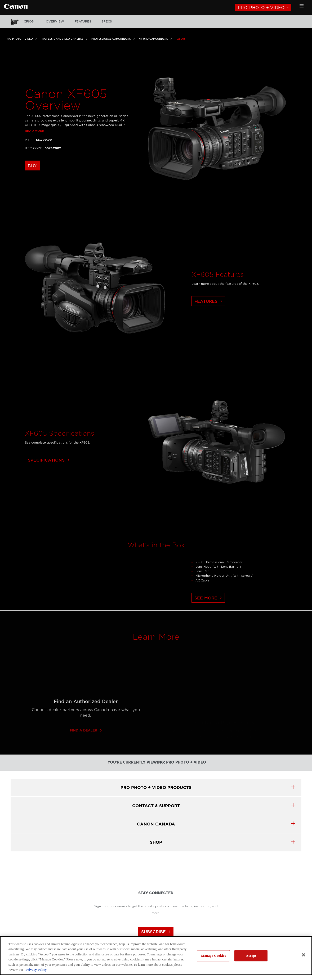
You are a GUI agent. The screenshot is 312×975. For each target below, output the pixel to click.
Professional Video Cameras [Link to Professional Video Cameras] (62, 39)
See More (208, 610)
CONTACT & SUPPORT (156, 805)
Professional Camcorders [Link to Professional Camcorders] (111, 39)
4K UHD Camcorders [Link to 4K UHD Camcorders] (153, 39)
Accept (251, 956)
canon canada (156, 824)
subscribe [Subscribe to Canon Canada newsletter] (156, 931)
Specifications (49, 473)
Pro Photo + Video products (156, 787)
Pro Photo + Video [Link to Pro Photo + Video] (19, 39)
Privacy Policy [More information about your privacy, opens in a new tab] (36, 970)
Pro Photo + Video (261, 7)
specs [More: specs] (107, 21)
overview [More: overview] (55, 21)
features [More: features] (83, 21)
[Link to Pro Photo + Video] (16, 5)
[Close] (303, 955)
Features (209, 314)
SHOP (156, 842)
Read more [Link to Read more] (34, 144)
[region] (156, 955)
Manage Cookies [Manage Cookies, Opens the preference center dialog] (213, 956)
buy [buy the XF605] (32, 178)
